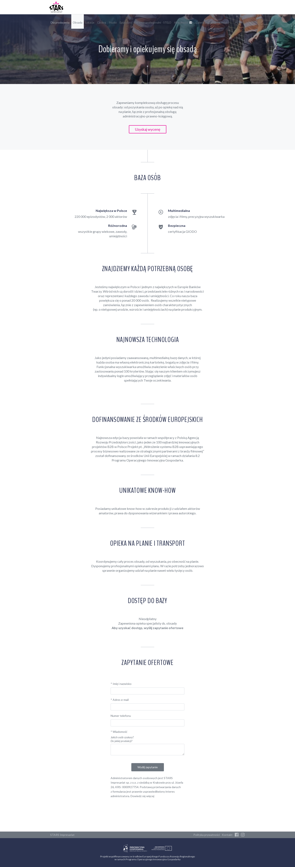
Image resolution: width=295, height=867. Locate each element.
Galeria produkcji (206, 22)
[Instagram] (243, 835)
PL (236, 22)
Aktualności (183, 22)
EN (242, 22)
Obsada (77, 22)
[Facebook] (237, 835)
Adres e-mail (120, 699)
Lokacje (89, 22)
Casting (101, 22)
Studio (113, 22)
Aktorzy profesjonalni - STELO (153, 22)
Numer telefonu (121, 715)
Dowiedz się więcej (142, 796)
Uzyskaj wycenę (147, 129)
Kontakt (224, 22)
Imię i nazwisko (121, 683)
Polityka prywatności (206, 834)
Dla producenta (60, 22)
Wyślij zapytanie (147, 767)
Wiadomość (119, 731)
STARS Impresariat (62, 834)
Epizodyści (126, 22)
